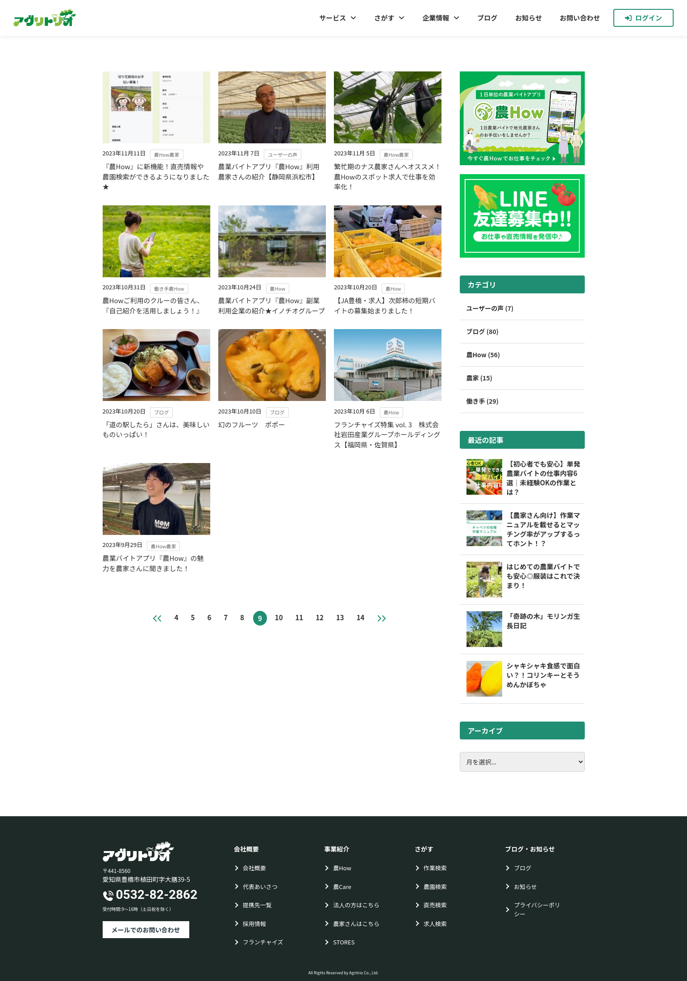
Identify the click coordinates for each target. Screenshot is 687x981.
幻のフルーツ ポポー (251, 424)
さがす (384, 17)
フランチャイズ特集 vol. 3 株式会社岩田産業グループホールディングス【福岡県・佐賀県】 (387, 434)
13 (340, 617)
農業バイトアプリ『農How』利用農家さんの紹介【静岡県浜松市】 (269, 171)
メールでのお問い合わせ (146, 929)
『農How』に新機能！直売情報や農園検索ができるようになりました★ (156, 176)
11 (300, 617)
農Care (342, 886)
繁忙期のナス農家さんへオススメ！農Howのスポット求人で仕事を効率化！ (387, 176)
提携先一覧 (257, 905)
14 (361, 617)
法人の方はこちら (356, 905)
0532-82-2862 (157, 894)
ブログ (487, 17)
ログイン (643, 17)
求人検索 (435, 923)
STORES (343, 942)
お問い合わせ (580, 17)
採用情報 (254, 923)
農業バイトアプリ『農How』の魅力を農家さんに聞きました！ (153, 563)
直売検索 (435, 905)
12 (320, 617)
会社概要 (254, 868)
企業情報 (435, 17)
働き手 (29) (482, 401)
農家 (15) (479, 377)
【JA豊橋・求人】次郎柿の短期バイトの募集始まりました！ (384, 305)
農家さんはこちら (356, 923)
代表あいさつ (260, 886)
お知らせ (528, 17)
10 (279, 617)
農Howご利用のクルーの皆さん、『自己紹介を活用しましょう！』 (153, 305)
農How (342, 868)
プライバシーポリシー (537, 909)
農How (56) (483, 354)
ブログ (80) (482, 331)
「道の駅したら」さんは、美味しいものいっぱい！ (156, 429)
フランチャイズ (263, 942)
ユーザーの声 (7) (490, 308)
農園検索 (435, 886)
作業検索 (435, 868)
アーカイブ (485, 730)
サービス (332, 17)
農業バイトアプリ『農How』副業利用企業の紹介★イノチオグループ (271, 305)
